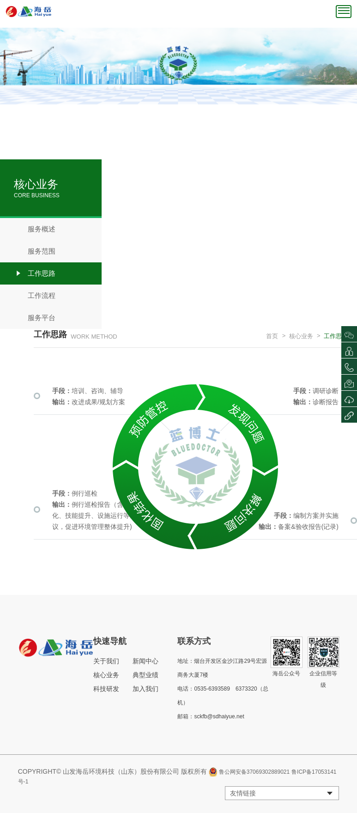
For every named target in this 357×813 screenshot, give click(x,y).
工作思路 (34, 273)
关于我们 (106, 661)
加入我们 (145, 688)
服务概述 (34, 229)
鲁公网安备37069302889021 (254, 772)
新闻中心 (145, 661)
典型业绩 (145, 675)
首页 (272, 336)
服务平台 (34, 318)
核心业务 (301, 336)
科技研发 (106, 688)
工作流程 (34, 296)
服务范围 (34, 251)
